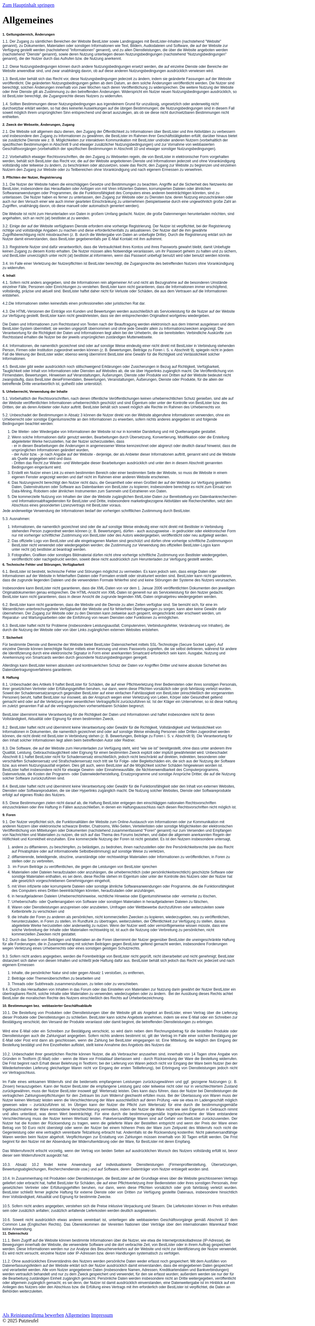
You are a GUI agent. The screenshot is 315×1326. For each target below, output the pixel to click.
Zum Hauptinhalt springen (28, 5)
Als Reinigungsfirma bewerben (33, 1315)
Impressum (102, 1315)
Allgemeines (77, 1315)
